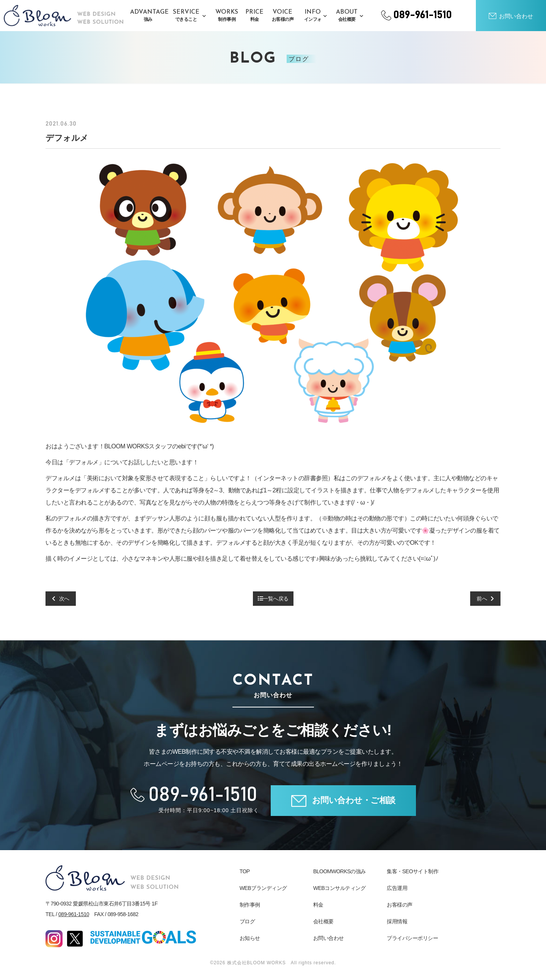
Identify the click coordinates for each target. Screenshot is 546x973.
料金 (318, 905)
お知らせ (250, 938)
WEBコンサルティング (339, 888)
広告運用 (397, 888)
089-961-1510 (73, 914)
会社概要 (323, 921)
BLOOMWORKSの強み (339, 871)
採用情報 (397, 921)
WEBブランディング (263, 888)
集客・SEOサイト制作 (412, 871)
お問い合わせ (328, 938)
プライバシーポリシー (412, 938)
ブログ (247, 921)
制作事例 (250, 905)
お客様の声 (400, 905)
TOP (245, 871)
